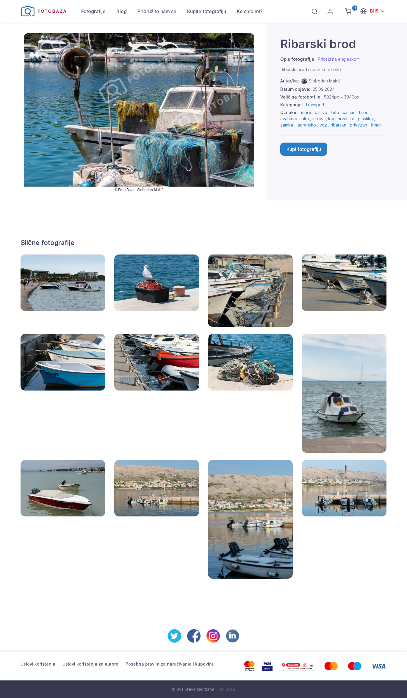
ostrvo (321, 112)
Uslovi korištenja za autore (90, 663)
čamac (349, 112)
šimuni (377, 124)
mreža (318, 118)
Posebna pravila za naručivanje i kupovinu (170, 663)
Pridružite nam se (156, 11)
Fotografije (93, 11)
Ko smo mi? (250, 11)
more (306, 112)
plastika (365, 118)
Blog (121, 11)
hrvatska (346, 118)
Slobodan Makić (325, 80)
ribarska (338, 124)
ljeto (335, 112)
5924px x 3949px (341, 96)
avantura (288, 118)
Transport (314, 104)
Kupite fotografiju (206, 11)
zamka (286, 124)
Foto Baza (226, 689)
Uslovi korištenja (38, 663)
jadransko (306, 124)
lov (331, 118)
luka (305, 118)
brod (364, 112)
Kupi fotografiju (304, 149)
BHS (375, 10)
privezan (358, 124)
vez (323, 124)
